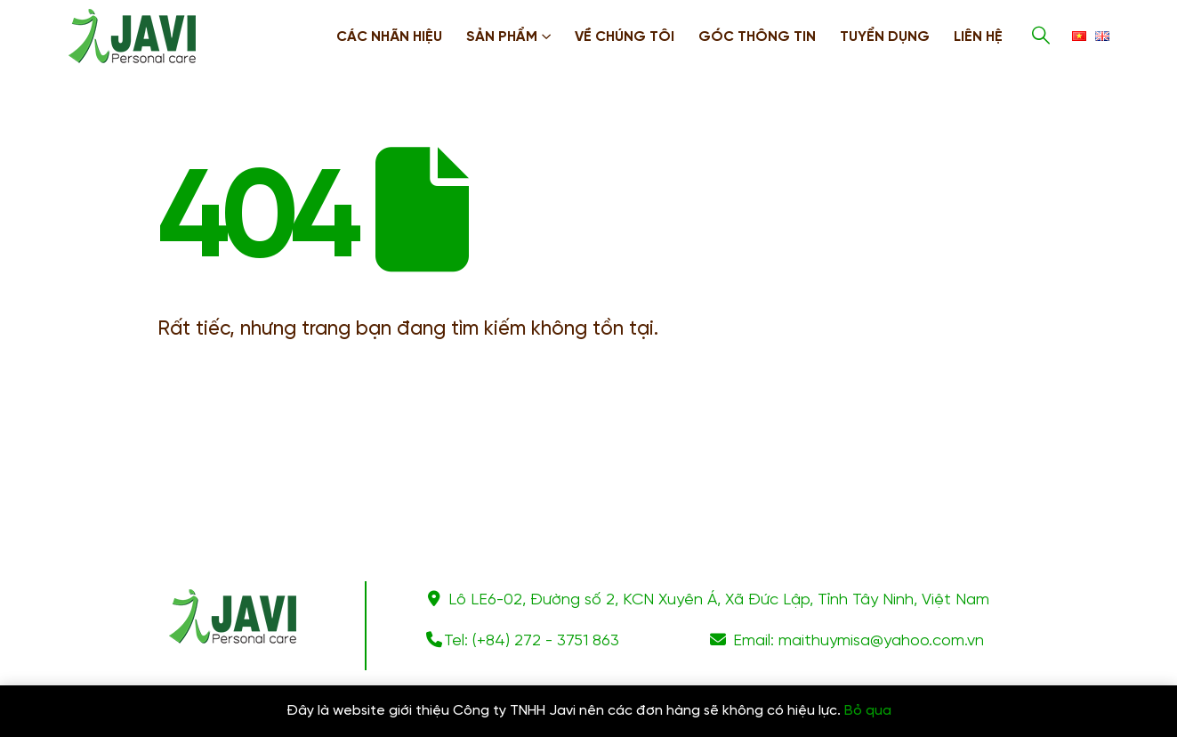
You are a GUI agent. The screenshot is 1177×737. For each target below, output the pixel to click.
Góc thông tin (757, 37)
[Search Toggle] (1041, 36)
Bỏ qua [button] (867, 710)
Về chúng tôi (624, 37)
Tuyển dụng (885, 37)
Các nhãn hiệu (389, 37)
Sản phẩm (501, 37)
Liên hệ (978, 37)
